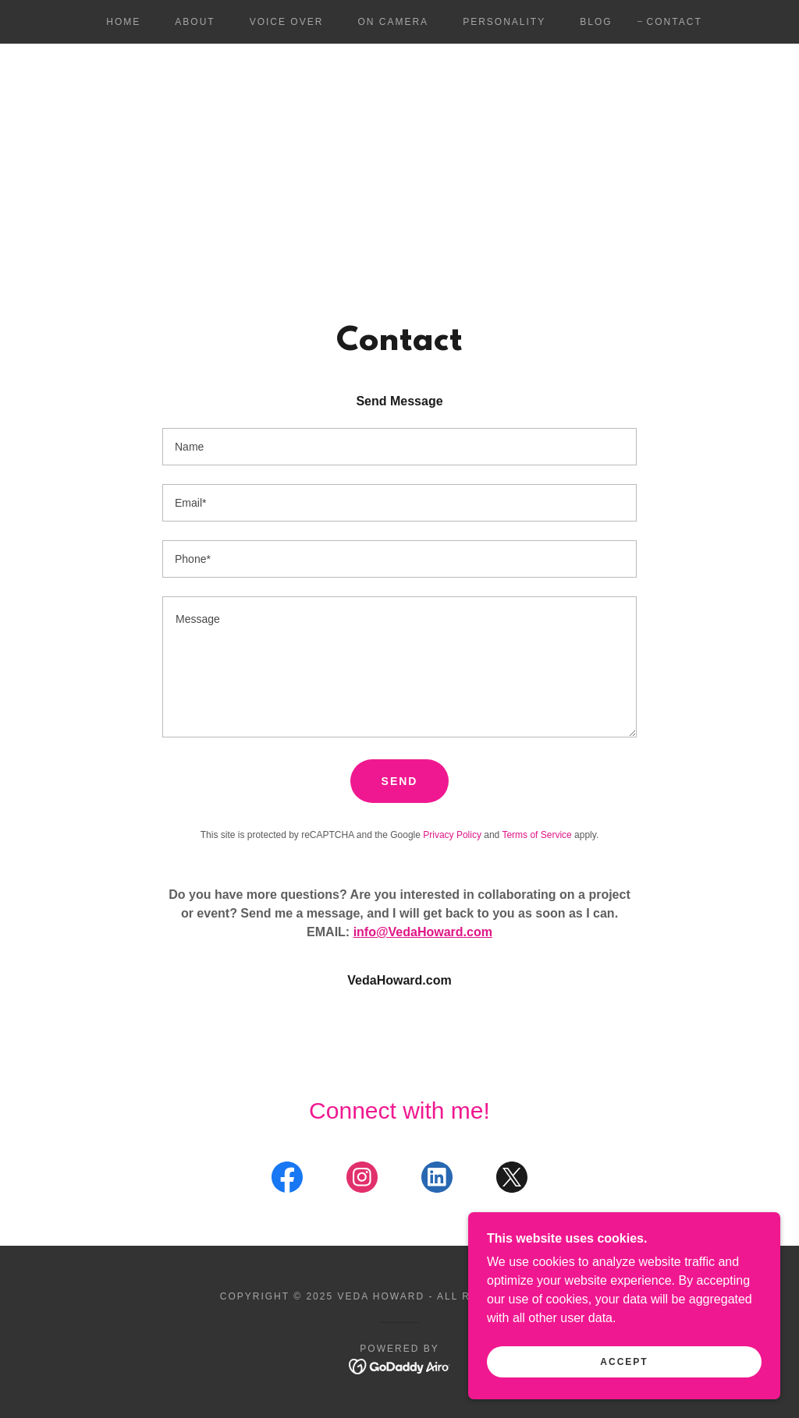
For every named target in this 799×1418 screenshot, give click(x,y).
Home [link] (123, 21)
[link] (287, 1180)
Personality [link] (504, 21)
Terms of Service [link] (536, 834)
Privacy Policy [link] (452, 834)
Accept (624, 1383)
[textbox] (399, 446)
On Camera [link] (392, 21)
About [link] (195, 21)
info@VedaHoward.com (422, 932)
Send (400, 781)
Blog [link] (596, 21)
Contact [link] (674, 21)
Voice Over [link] (287, 21)
